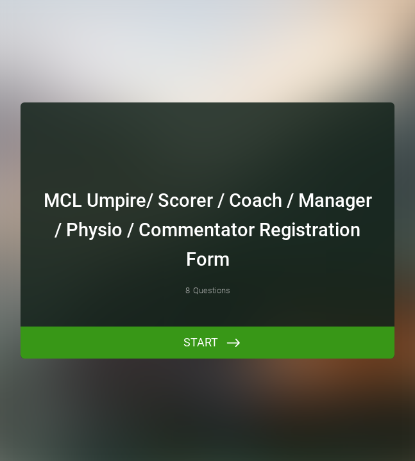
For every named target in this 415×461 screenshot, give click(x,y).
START (200, 342)
